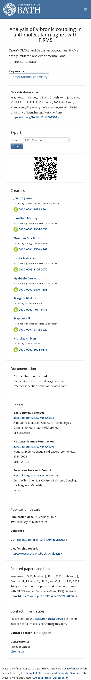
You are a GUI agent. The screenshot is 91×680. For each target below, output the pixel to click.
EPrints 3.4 (73, 668)
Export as (16, 140)
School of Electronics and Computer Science (53, 673)
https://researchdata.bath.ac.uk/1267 (36, 553)
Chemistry (18, 651)
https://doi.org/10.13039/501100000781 (35, 475)
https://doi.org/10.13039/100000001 (33, 446)
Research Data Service (50, 619)
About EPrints (42, 677)
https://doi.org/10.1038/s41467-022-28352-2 (47, 596)
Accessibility (61, 677)
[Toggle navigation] (85, 9)
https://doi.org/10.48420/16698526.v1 (36, 117)
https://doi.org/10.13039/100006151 (33, 417)
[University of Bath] (22, 9)
